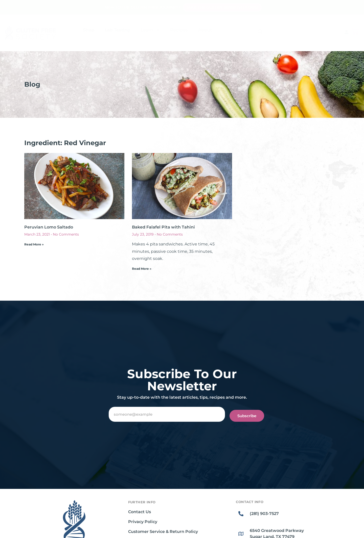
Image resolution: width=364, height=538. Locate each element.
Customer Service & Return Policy (163, 531)
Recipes (179, 29)
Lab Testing (117, 29)
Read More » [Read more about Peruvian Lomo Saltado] (34, 244)
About (205, 29)
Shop (89, 29)
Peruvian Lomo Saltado (48, 227)
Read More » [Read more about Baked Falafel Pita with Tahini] (141, 269)
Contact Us (139, 511)
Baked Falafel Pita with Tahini (163, 227)
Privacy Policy (142, 521)
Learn (150, 30)
